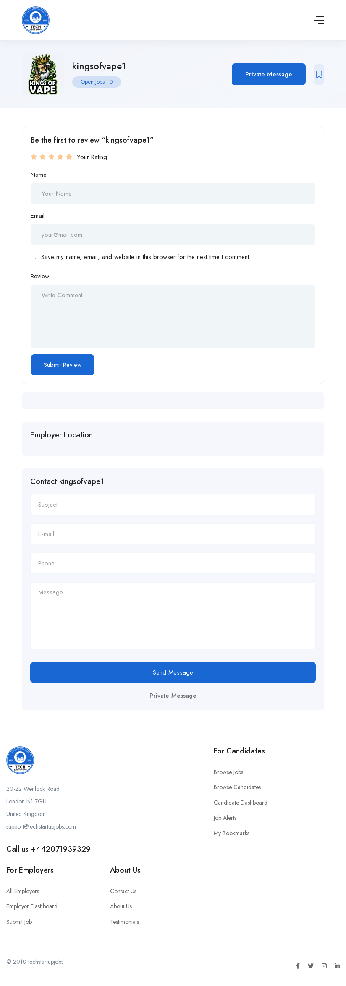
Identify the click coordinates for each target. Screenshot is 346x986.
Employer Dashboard (32, 906)
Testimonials (124, 922)
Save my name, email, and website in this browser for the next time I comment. (146, 257)
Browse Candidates (237, 787)
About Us (121, 906)
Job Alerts (225, 817)
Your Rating (92, 157)
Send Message (173, 672)
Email (38, 215)
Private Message (268, 74)
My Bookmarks (231, 833)
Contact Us (123, 891)
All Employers (22, 891)
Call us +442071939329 (48, 849)
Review (40, 276)
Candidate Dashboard (240, 802)
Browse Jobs (228, 772)
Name (39, 174)
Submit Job (19, 922)
